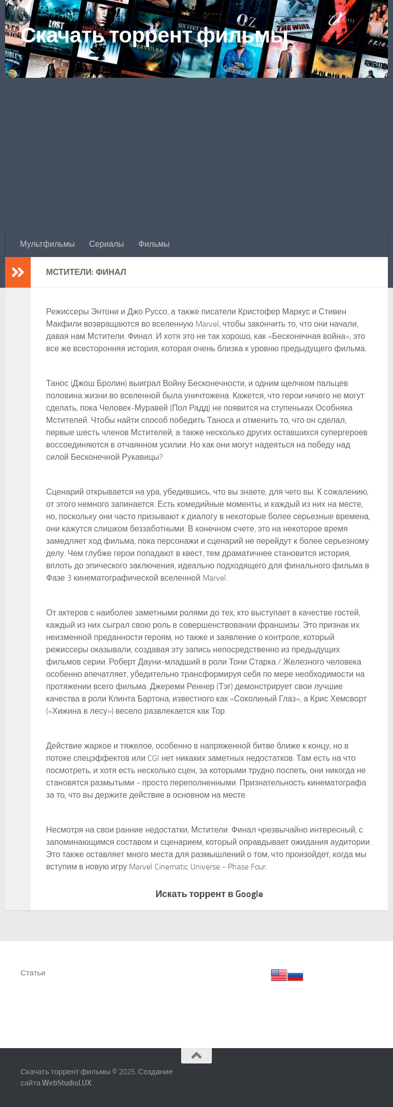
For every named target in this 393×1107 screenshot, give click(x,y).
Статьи (33, 972)
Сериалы (106, 244)
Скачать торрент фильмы (154, 35)
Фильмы (153, 244)
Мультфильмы (47, 244)
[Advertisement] (196, 154)
